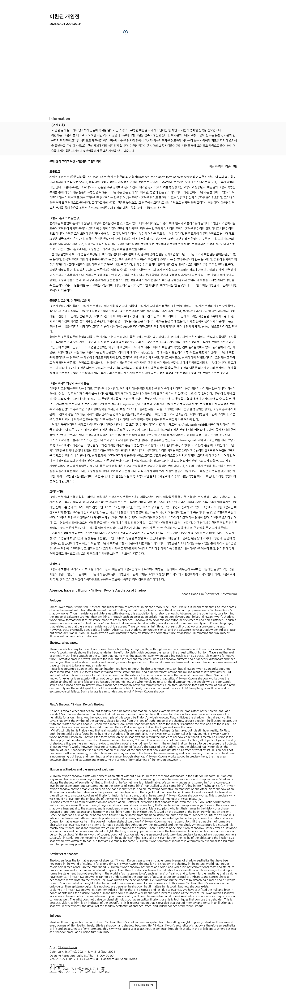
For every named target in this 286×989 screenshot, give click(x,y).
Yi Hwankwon (67, 947)
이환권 (61, 965)
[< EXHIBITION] (143, 985)
